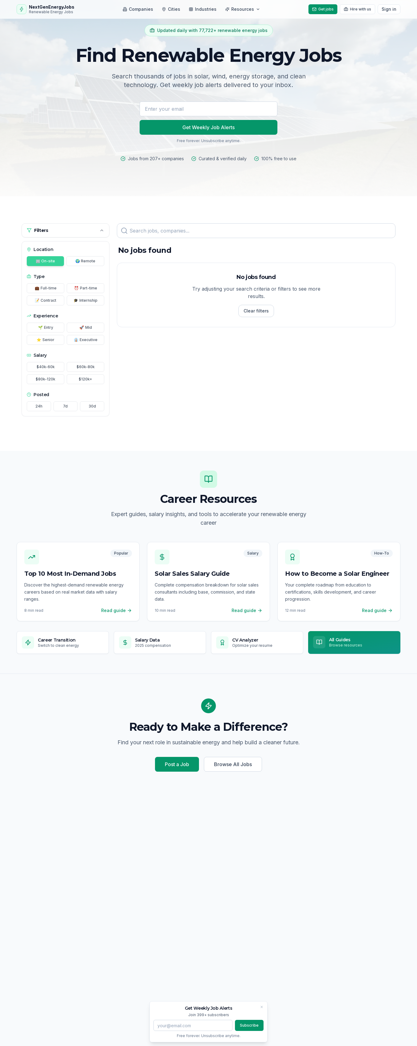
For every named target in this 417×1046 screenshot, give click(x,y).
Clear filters (256, 310)
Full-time (46, 288)
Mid (85, 327)
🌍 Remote (85, 261)
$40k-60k (46, 366)
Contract (45, 300)
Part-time (85, 288)
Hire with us (357, 9)
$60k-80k (86, 366)
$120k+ (85, 379)
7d (65, 406)
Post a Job (177, 764)
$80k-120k (45, 379)
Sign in (389, 9)
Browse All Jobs (233, 764)
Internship (85, 300)
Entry (45, 327)
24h (38, 406)
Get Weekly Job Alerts (208, 127)
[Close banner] (262, 1007)
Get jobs (323, 9)
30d (92, 406)
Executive (85, 339)
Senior (45, 339)
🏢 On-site (45, 261)
